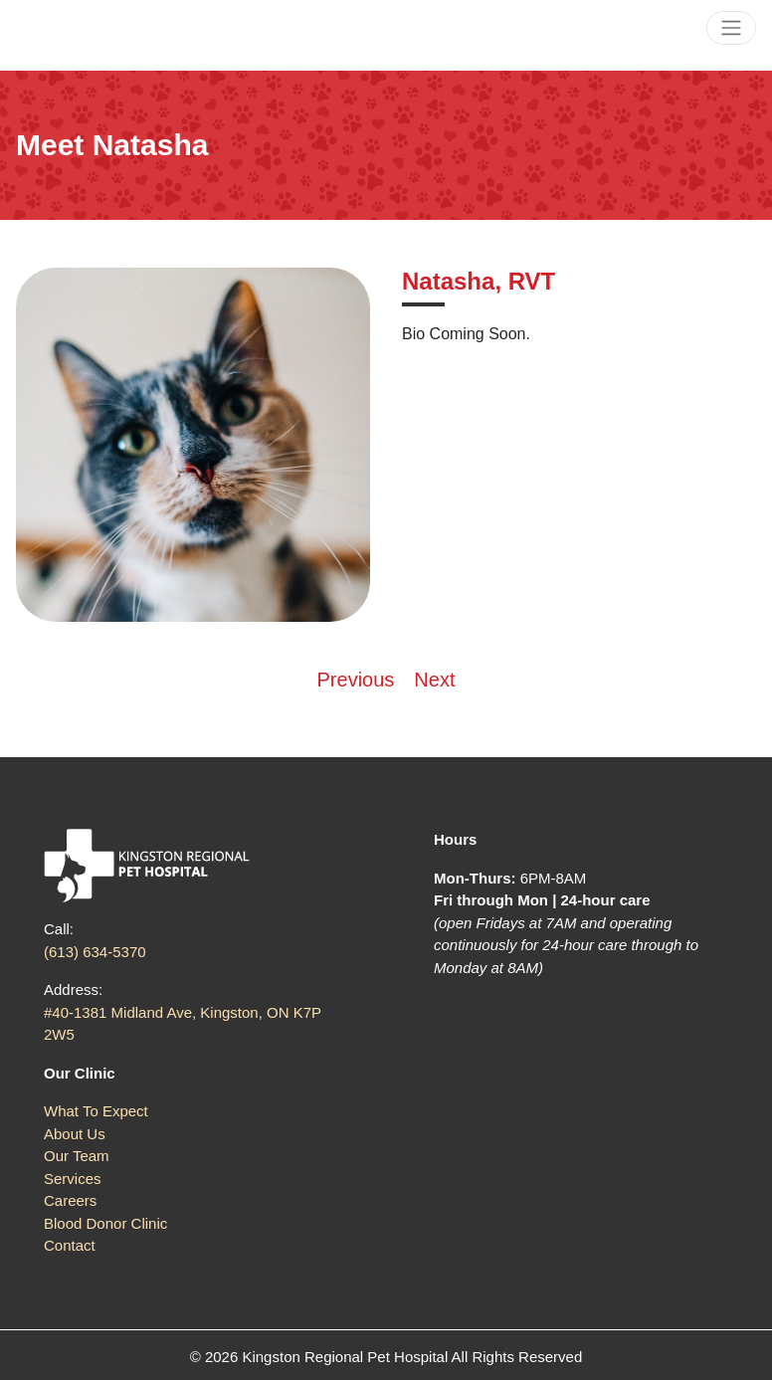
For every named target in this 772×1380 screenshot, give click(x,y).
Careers (70, 1200)
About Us (74, 1133)
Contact (70, 1245)
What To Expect (96, 1110)
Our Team (76, 1155)
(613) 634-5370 (95, 951)
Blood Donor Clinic (105, 1223)
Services (72, 1178)
